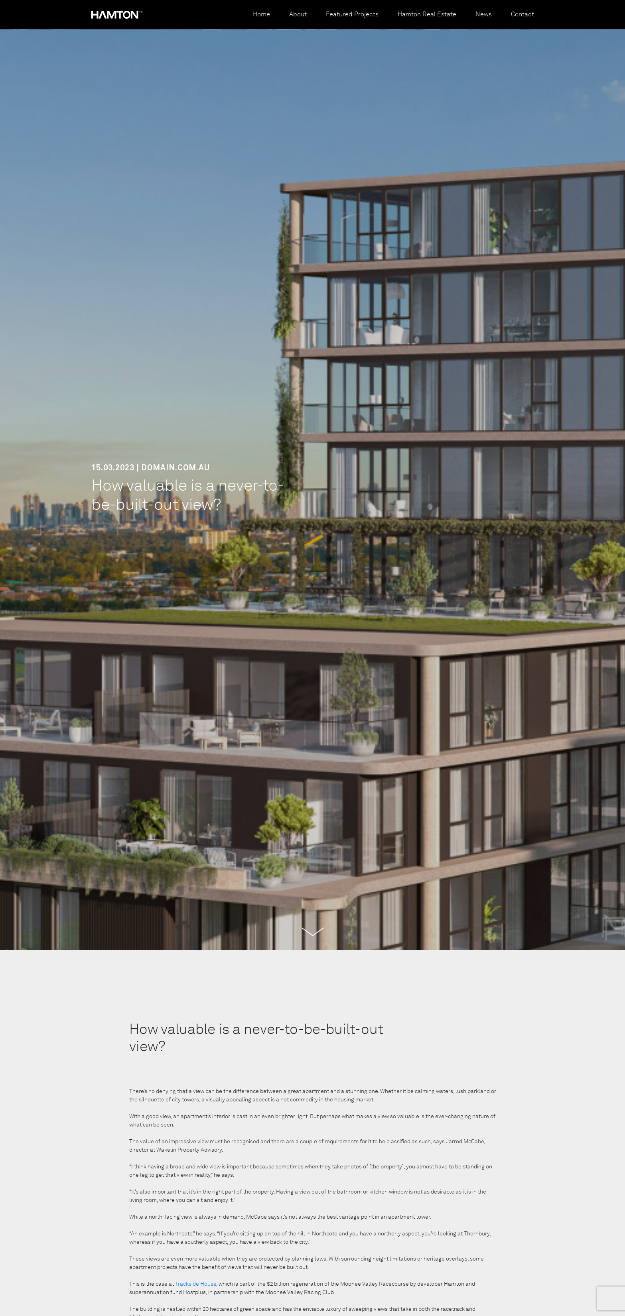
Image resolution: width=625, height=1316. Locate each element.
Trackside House (195, 1283)
